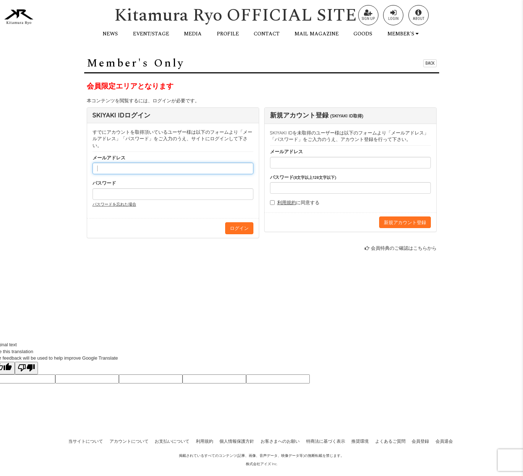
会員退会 (444, 441)
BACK (429, 63)
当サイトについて (85, 441)
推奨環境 (360, 441)
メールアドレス (109, 157)
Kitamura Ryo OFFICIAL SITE (235, 15)
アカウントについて (129, 441)
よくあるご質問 (390, 441)
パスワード (104, 183)
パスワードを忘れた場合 (114, 204)
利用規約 (286, 202)
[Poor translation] (26, 368)
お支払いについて (172, 441)
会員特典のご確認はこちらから (404, 248)
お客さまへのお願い (280, 441)
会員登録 (420, 441)
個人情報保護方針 (236, 441)
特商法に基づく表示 (325, 441)
